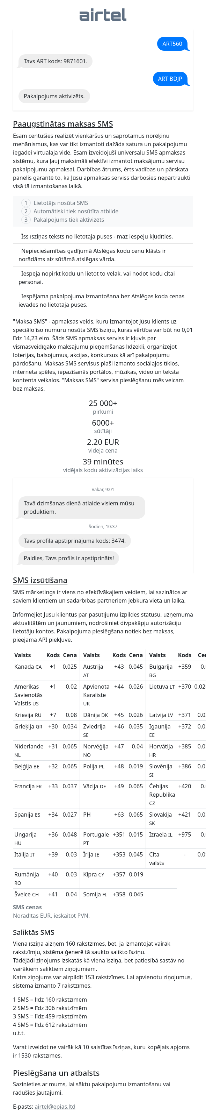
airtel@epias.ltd (55, 1106)
